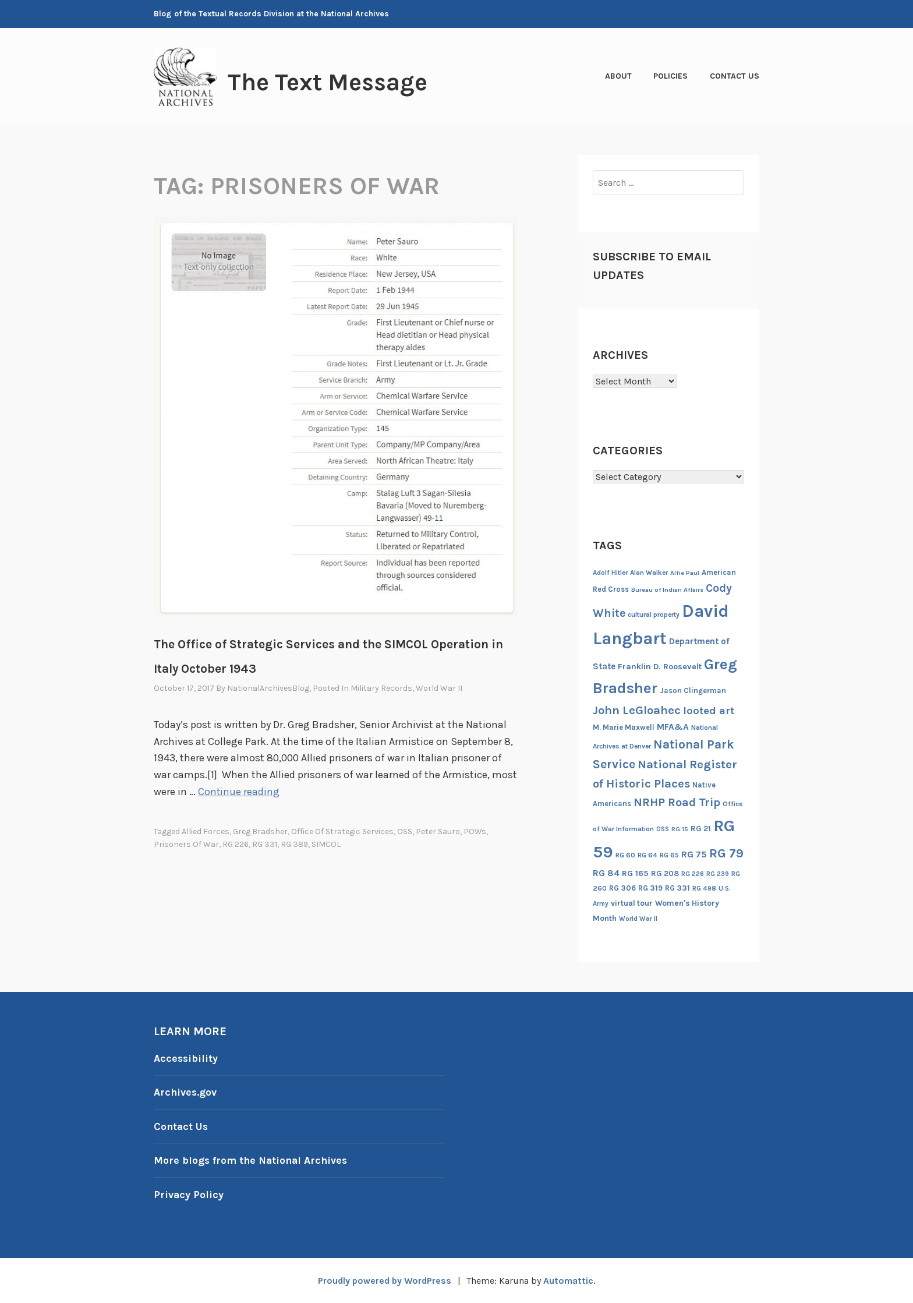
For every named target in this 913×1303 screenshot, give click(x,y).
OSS (404, 831)
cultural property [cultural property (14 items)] (654, 614)
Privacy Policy (189, 1194)
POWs (474, 831)
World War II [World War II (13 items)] (638, 919)
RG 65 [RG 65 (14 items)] (669, 855)
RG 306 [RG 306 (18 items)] (622, 888)
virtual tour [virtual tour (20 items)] (632, 903)
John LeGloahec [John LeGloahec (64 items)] (637, 710)
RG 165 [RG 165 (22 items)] (635, 873)
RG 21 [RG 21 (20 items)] (701, 828)
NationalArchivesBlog (268, 688)
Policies (670, 76)
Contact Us (734, 76)
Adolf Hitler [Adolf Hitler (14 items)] (610, 572)
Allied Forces (205, 831)
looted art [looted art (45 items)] (708, 710)
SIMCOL (326, 844)
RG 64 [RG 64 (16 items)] (647, 855)
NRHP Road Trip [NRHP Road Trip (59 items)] (677, 802)
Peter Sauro (438, 831)
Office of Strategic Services (342, 831)
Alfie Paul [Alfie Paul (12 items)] (684, 573)
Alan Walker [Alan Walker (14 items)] (649, 572)
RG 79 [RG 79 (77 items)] (726, 853)
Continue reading (239, 791)
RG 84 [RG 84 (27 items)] (606, 873)
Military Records (381, 688)
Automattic (569, 1280)
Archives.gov (186, 1092)
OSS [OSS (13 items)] (662, 829)
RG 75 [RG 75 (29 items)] (694, 854)
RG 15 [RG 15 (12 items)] (679, 829)
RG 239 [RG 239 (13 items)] (717, 874)
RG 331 (264, 844)
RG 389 (294, 844)
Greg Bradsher (260, 831)
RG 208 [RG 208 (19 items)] (665, 873)
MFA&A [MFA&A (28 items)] (673, 727)
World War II (439, 688)
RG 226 (235, 844)
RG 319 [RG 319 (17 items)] (650, 888)
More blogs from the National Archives (253, 1160)
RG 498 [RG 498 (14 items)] (704, 888)
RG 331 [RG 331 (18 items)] (677, 888)
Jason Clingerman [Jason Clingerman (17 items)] (693, 690)
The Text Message (330, 82)
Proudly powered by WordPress (384, 1280)
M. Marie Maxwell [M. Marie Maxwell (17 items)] (623, 727)
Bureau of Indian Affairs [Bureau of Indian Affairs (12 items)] (667, 590)
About (618, 76)
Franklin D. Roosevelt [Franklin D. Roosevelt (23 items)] (660, 667)
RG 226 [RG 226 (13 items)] (692, 874)
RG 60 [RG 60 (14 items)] (625, 855)
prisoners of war (186, 844)
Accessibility (186, 1058)
